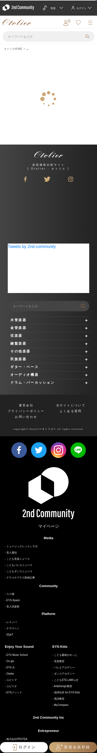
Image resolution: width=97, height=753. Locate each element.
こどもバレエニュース (19, 565)
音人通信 (11, 552)
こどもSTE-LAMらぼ (66, 680)
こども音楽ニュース (18, 558)
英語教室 (59, 698)
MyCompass (61, 705)
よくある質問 (71, 411)
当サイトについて (71, 405)
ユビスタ (11, 686)
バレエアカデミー (64, 667)
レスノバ (11, 622)
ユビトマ (11, 680)
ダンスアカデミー (64, 673)
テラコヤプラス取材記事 (20, 577)
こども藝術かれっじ (65, 655)
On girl (10, 661)
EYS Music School (17, 655)
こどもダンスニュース (19, 571)
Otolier (10, 673)
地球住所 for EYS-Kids (67, 692)
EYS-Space (13, 600)
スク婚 (10, 594)
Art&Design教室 (63, 686)
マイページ (48, 526)
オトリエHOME (13, 48)
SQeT (9, 634)
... (27, 48)
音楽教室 (59, 661)
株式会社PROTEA (16, 739)
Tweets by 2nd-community (32, 246)
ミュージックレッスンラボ (22, 546)
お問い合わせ (26, 416)
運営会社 (26, 405)
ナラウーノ (12, 628)
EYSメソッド (14, 692)
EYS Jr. (10, 667)
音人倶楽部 (12, 606)
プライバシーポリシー (26, 411)
